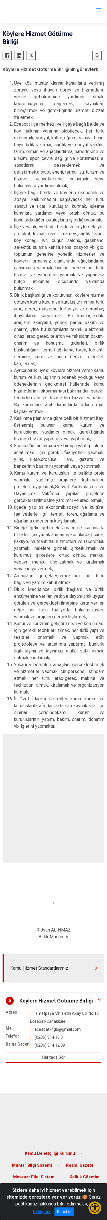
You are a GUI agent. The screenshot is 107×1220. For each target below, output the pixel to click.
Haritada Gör (53, 1057)
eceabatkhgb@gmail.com (58, 1029)
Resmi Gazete (80, 1165)
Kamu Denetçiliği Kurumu (50, 1153)
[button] (53, 903)
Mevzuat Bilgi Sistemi (34, 1177)
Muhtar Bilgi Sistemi (32, 1165)
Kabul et (64, 1211)
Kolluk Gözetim (85, 1177)
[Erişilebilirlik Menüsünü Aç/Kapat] (94, 1207)
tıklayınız (42, 1211)
